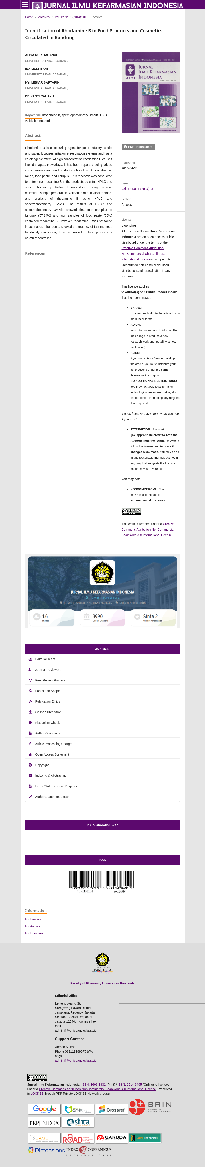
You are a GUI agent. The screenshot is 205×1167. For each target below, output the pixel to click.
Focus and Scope (47, 691)
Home (29, 17)
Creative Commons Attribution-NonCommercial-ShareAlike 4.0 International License (144, 253)
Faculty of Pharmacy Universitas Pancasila (102, 983)
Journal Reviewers (48, 669)
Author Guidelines (47, 733)
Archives (44, 17)
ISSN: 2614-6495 (130, 1084)
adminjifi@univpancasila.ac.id (76, 1060)
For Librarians (34, 933)
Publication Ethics (47, 701)
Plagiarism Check (47, 722)
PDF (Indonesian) (139, 146)
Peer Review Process (50, 680)
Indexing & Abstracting (51, 775)
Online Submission (48, 712)
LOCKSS (37, 1093)
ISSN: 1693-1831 (93, 1084)
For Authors (32, 926)
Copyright (42, 765)
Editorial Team (45, 659)
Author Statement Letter (52, 797)
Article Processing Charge (53, 744)
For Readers (33, 919)
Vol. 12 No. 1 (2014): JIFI (71, 17)
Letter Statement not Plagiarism (57, 786)
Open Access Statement (52, 754)
